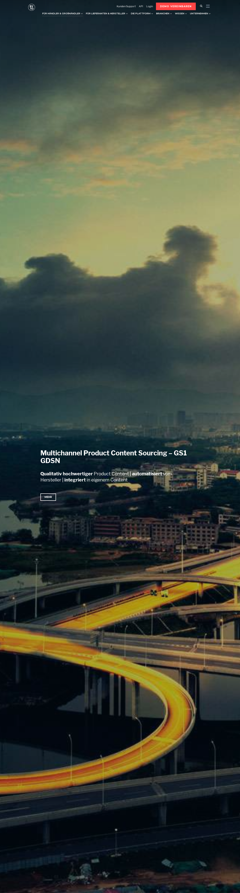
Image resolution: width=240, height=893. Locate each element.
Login (149, 6)
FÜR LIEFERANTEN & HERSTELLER (105, 13)
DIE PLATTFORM (140, 13)
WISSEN (179, 13)
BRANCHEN (162, 13)
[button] (176, 6)
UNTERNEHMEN (199, 13)
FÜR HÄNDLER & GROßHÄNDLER (61, 13)
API (141, 6)
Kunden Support (126, 6)
